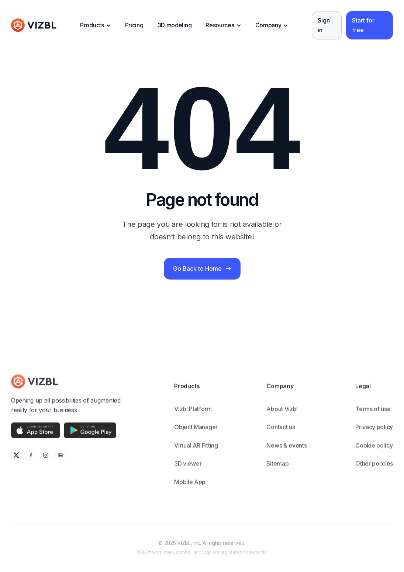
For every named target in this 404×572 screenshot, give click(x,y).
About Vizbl (282, 414)
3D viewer (187, 469)
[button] (95, 25)
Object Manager (196, 433)
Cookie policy (374, 451)
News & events (286, 451)
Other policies (374, 469)
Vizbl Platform (193, 414)
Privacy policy (374, 433)
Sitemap (277, 469)
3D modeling (175, 25)
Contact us (280, 433)
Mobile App (190, 488)
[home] (33, 25)
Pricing (134, 25)
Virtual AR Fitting (196, 451)
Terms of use (372, 414)
